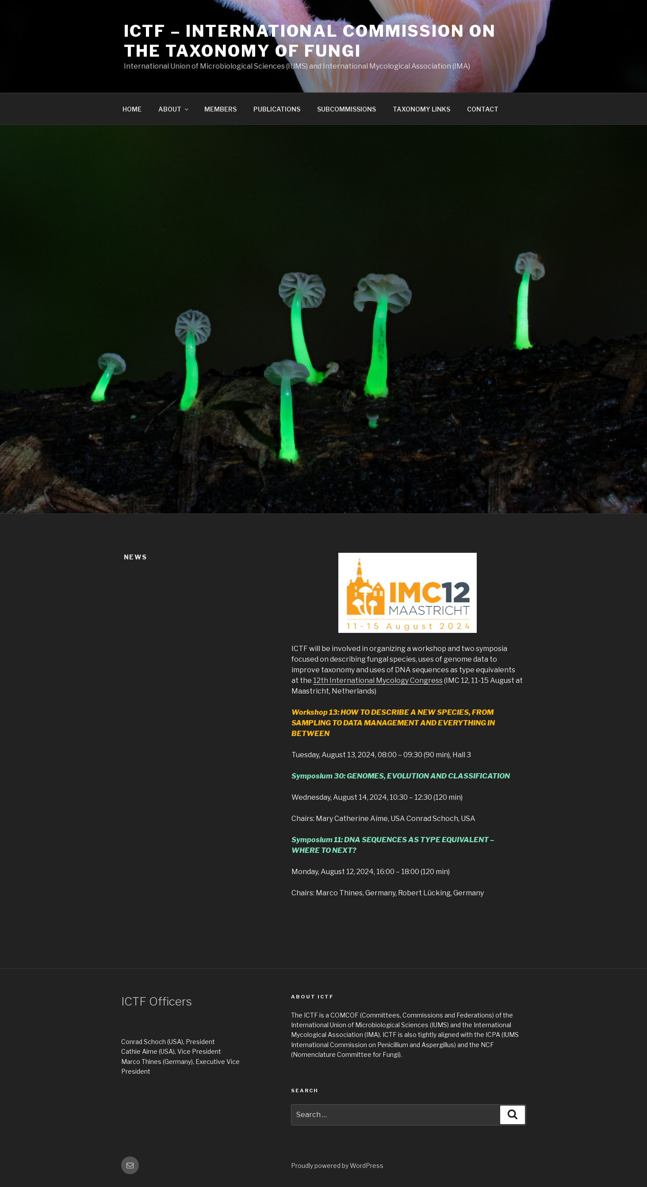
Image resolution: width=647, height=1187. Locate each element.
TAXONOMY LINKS (421, 109)
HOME (132, 109)
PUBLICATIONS (276, 109)
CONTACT (482, 109)
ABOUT (174, 109)
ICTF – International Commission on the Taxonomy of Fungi (310, 41)
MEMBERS (220, 109)
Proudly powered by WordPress (337, 1165)
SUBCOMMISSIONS (346, 109)
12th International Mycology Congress (378, 680)
